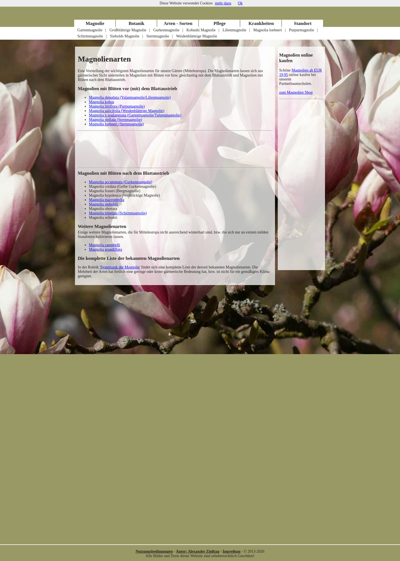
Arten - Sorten (178, 23)
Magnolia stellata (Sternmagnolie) (115, 120)
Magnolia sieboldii (103, 204)
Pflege (220, 23)
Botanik (136, 23)
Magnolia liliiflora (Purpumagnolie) (117, 106)
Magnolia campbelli (104, 245)
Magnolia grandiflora (105, 249)
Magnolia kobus (101, 102)
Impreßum (231, 551)
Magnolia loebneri (267, 30)
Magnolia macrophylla (106, 200)
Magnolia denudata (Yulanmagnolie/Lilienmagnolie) (130, 97)
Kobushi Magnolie (201, 30)
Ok (240, 3)
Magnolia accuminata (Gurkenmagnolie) (120, 182)
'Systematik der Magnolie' (120, 267)
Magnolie (95, 23)
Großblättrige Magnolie (127, 30)
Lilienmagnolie (234, 30)
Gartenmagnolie (90, 30)
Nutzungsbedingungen (154, 551)
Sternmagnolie (157, 36)
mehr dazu (223, 3)
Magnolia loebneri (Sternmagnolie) (116, 124)
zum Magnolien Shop (296, 92)
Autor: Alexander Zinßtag (197, 551)
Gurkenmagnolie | (168, 30)
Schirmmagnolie (90, 36)
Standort (302, 23)
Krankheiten (261, 23)
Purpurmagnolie (301, 30)
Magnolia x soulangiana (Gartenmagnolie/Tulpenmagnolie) (135, 115)
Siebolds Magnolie (124, 36)
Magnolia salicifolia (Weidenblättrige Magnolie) (126, 111)
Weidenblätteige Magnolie (196, 36)
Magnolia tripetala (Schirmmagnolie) (118, 213)
